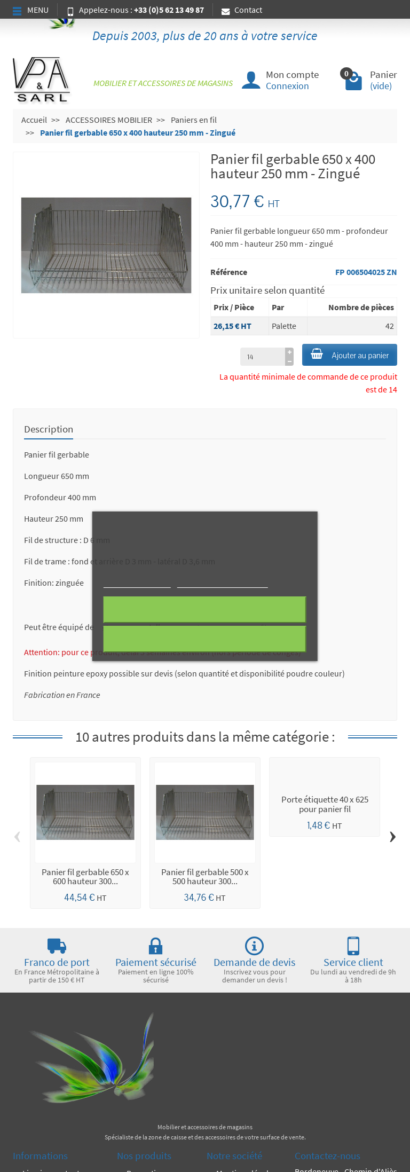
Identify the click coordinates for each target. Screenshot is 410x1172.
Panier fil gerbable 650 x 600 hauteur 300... (85, 876)
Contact (242, 9)
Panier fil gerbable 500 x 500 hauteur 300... (205, 876)
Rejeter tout (205, 609)
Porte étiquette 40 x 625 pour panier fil (324, 803)
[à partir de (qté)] (262, 357)
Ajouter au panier (350, 354)
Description (48, 428)
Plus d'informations (137, 582)
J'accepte (205, 639)
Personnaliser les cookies (222, 582)
